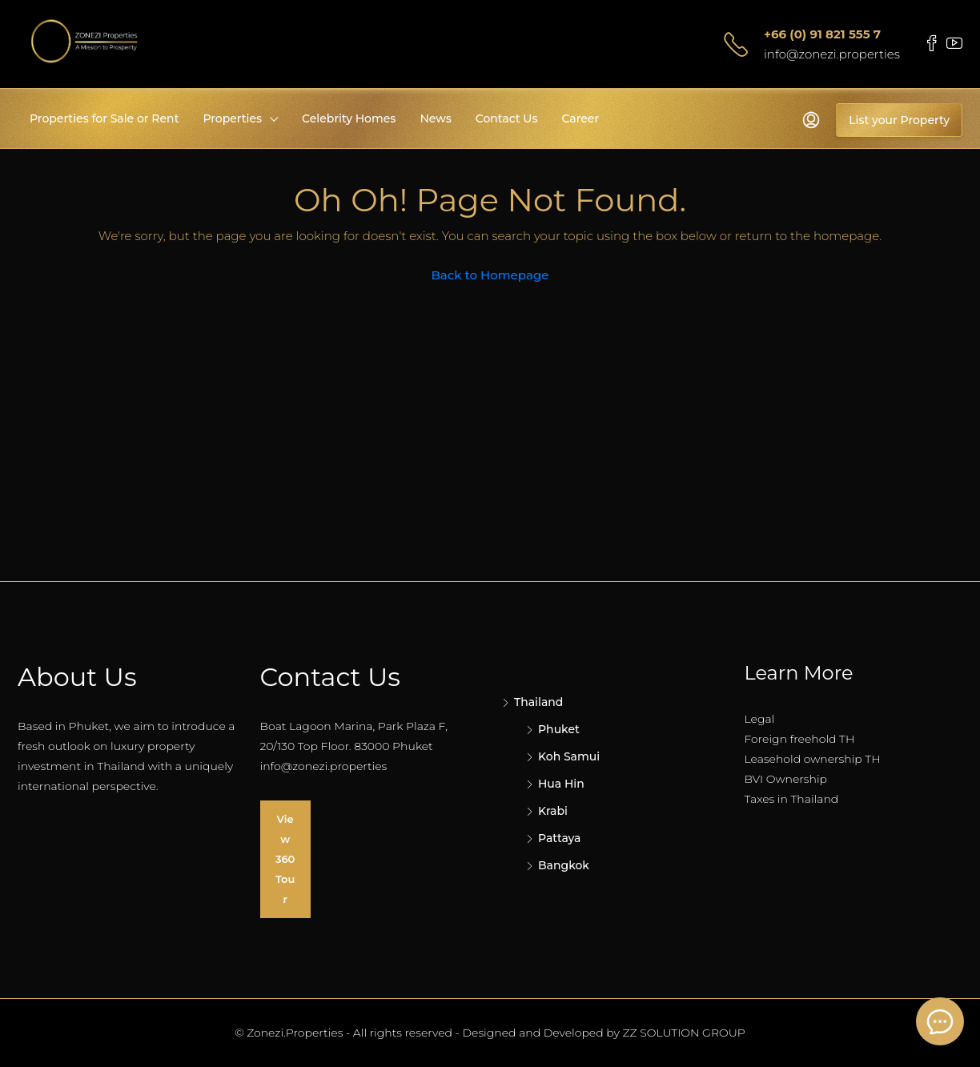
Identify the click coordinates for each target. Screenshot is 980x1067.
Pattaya (559, 838)
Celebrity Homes (349, 118)
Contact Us (507, 118)
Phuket (559, 729)
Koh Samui (569, 756)
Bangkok (563, 865)
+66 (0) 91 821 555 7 (822, 34)
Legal (760, 719)
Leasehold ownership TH (813, 759)
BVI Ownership (786, 779)
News (435, 118)
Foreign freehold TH (800, 739)
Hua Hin (561, 783)
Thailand (538, 702)
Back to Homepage (490, 275)
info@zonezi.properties (832, 54)
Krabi (553, 811)
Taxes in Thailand (792, 799)
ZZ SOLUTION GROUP (684, 1032)
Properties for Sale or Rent (104, 118)
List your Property (899, 120)
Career (580, 118)
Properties (232, 118)
